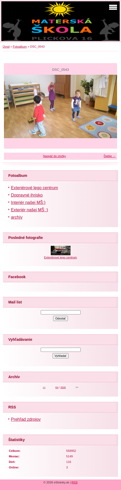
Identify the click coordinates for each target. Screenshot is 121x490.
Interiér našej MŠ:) (28, 202)
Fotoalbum (20, 46)
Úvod (6, 46)
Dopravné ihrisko (27, 195)
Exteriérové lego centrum (34, 188)
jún (56, 387)
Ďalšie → (110, 156)
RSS (75, 482)
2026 (63, 387)
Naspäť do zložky (54, 156)
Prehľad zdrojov (25, 419)
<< (44, 387)
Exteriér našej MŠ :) (29, 210)
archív (16, 217)
